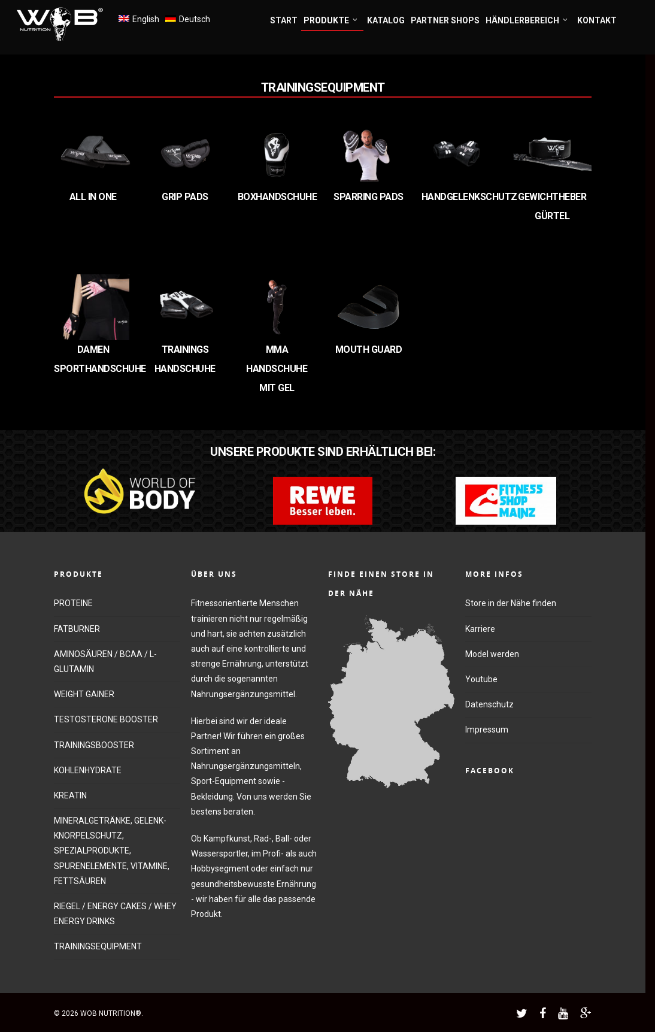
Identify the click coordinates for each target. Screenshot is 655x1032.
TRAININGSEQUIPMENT (98, 946)
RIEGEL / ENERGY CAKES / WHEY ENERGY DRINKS (115, 913)
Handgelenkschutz (469, 196)
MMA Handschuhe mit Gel (276, 369)
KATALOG (386, 20)
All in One (93, 196)
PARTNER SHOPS (445, 20)
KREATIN (70, 795)
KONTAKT (597, 20)
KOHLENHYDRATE (88, 770)
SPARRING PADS (368, 196)
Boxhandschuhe (277, 196)
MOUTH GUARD (368, 349)
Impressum (486, 729)
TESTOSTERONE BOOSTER (106, 719)
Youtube (481, 679)
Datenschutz (489, 704)
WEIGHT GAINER (84, 694)
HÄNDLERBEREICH (527, 20)
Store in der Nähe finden (510, 603)
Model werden (492, 654)
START (284, 20)
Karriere (480, 629)
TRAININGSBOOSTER (94, 745)
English (145, 19)
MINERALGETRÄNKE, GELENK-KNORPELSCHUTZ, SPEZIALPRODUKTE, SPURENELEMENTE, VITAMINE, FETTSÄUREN (111, 851)
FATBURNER (77, 629)
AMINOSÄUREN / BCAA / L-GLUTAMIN (105, 661)
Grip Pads (185, 196)
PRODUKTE (331, 20)
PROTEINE (73, 603)
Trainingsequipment (323, 87)
